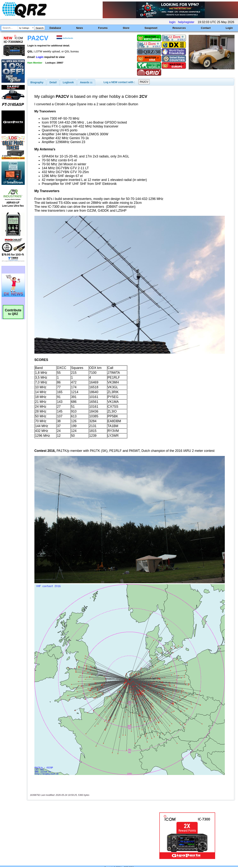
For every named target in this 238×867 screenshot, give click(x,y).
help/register (186, 22)
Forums (103, 27)
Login (229, 27)
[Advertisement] (86, 828)
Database (55, 27)
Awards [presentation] (86, 82)
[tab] (37, 82)
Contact (206, 27)
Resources (179, 27)
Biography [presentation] (37, 82)
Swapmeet (150, 27)
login (172, 22)
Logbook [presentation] (68, 82)
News (79, 27)
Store (126, 27)
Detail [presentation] (53, 82)
